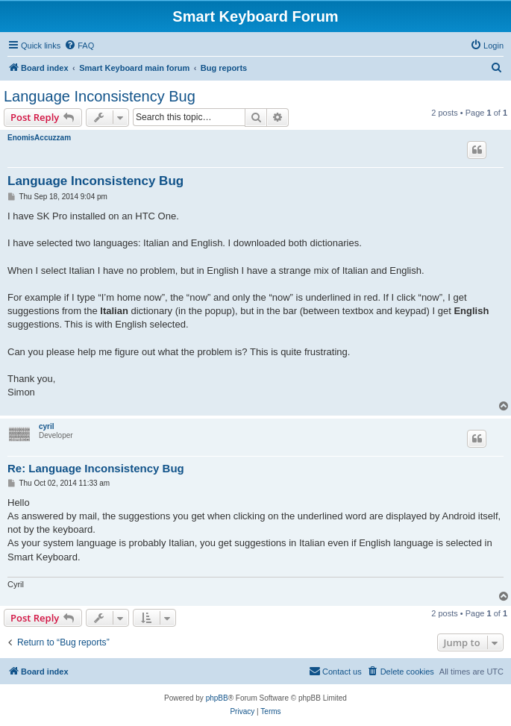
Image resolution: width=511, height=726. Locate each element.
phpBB (217, 698)
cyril (46, 426)
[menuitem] (79, 45)
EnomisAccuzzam (39, 138)
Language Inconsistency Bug (99, 96)
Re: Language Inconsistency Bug (95, 468)
